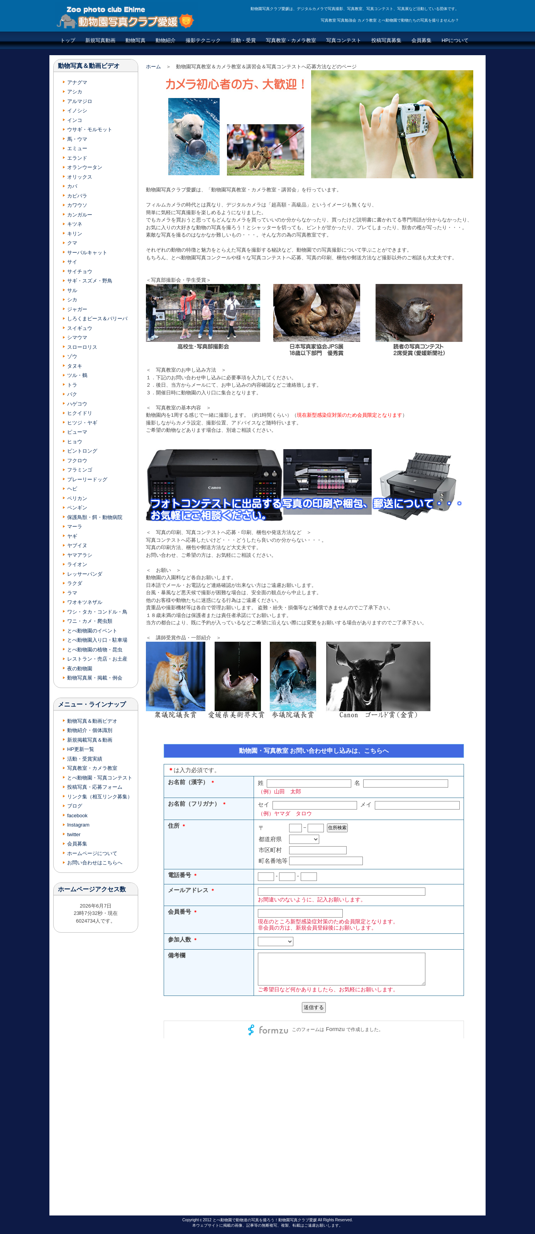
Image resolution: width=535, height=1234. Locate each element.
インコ (74, 120)
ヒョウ (74, 442)
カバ (72, 186)
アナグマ (77, 82)
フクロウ (77, 460)
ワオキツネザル (84, 602)
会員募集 (421, 40)
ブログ (74, 806)
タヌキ (74, 366)
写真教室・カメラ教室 (291, 40)
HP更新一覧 (80, 749)
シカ (72, 300)
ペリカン (77, 498)
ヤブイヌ (77, 545)
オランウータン (84, 167)
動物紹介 (166, 40)
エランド (77, 158)
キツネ (74, 224)
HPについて (455, 40)
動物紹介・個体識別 (89, 730)
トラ (72, 385)
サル (72, 290)
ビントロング (82, 451)
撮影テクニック (203, 40)
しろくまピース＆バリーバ (97, 318)
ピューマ (77, 432)
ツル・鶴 (77, 375)
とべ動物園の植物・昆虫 (94, 649)
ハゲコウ (77, 404)
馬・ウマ (77, 139)
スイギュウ (79, 328)
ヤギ (72, 536)
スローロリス (82, 347)
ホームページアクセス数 (92, 889)
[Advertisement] (95, 1073)
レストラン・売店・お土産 (97, 659)
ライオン (77, 564)
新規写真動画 (100, 40)
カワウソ (77, 205)
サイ (72, 262)
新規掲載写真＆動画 (89, 740)
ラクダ (74, 583)
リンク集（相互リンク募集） (99, 797)
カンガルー (79, 215)
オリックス (79, 177)
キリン (74, 234)
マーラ (74, 526)
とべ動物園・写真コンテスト (99, 778)
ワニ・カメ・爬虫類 (89, 621)
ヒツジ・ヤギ (82, 423)
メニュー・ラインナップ (92, 704)
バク (72, 394)
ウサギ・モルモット (89, 129)
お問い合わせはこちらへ (94, 862)
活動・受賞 (243, 40)
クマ (72, 243)
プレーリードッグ (87, 479)
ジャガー (77, 309)
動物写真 (135, 40)
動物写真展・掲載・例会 (94, 678)
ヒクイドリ (79, 413)
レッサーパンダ (84, 574)
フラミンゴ (79, 470)
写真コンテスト (343, 40)
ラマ (72, 593)
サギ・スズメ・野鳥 (89, 281)
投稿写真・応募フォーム (94, 787)
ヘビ (72, 489)
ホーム (153, 66)
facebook (77, 815)
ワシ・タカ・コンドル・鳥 (97, 612)
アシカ (74, 92)
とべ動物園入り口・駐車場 (97, 640)
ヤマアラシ (79, 555)
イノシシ (77, 110)
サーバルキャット (87, 252)
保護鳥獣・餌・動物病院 (94, 517)
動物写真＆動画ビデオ (89, 66)
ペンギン (77, 508)
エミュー (77, 148)
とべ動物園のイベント (92, 631)
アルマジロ (79, 101)
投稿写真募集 (386, 40)
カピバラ (77, 196)
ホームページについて (92, 853)
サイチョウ (79, 271)
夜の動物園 (79, 668)
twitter (74, 834)
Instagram (78, 825)
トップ (67, 40)
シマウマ (77, 337)
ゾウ (72, 356)
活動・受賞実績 (84, 759)
